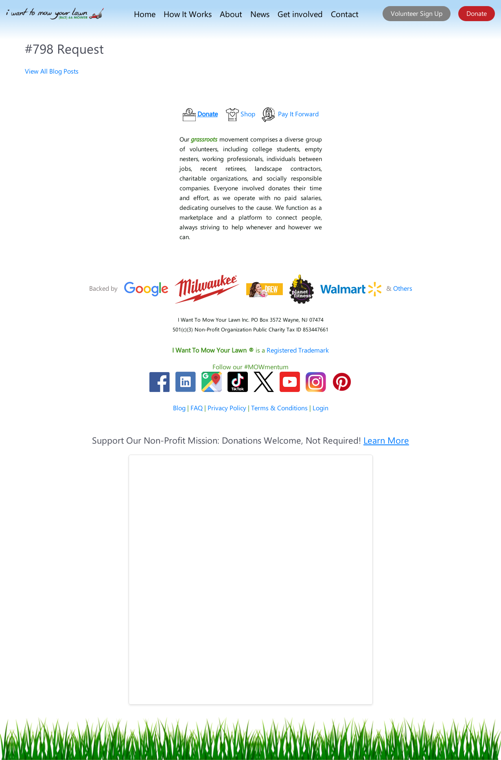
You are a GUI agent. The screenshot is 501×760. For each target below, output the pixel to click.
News (259, 13)
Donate (476, 13)
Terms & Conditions (279, 407)
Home (144, 13)
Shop (248, 113)
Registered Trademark (298, 350)
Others (402, 288)
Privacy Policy (227, 407)
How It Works (188, 13)
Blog (179, 407)
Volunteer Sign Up (416, 13)
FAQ (196, 407)
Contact (345, 13)
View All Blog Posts (52, 71)
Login (320, 407)
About (231, 13)
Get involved (300, 13)
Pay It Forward (298, 113)
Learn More (386, 440)
